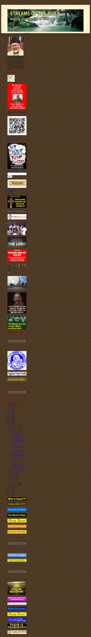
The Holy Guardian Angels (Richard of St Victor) (18, 465)
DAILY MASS (11, 190)
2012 (10, 487)
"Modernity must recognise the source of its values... (18, 454)
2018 (10, 414)
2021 (10, 408)
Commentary (11, 193)
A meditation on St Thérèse (18, 468)
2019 (10, 412)
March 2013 (14, 481)
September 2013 (15, 470)
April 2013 (13, 479)
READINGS (10, 191)
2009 (10, 493)
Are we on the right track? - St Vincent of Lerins (18, 451)
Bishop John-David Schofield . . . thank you (18, 432)
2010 (10, 491)
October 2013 (14, 429)
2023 (10, 405)
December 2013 (15, 425)
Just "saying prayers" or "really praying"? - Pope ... (18, 447)
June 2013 (13, 475)
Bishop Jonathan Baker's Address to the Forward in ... (18, 442)
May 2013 (13, 477)
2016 (10, 418)
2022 (10, 406)
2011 (10, 489)
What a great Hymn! (16, 435)
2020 (10, 410)
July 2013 (13, 474)
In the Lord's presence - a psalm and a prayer (17, 437)
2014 (10, 422)
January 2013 (14, 485)
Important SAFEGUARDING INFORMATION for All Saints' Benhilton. (15, 139)
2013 (10, 423)
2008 (10, 494)
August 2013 (14, 472)
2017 (10, 416)
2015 (10, 420)
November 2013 (15, 427)
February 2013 (15, 483)
